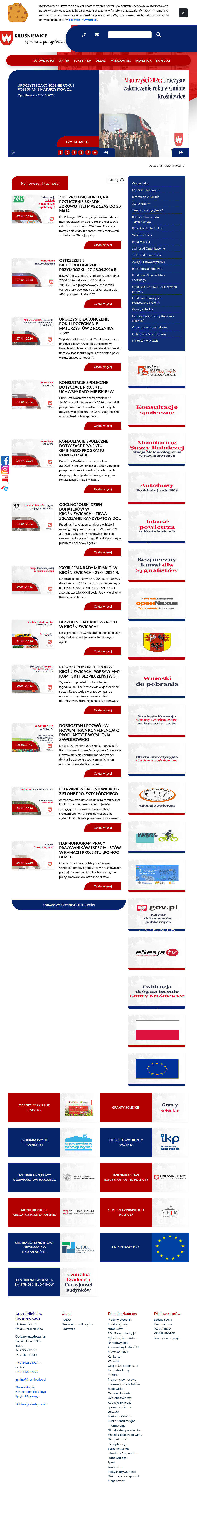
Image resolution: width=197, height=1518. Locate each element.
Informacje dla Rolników (124, 1384)
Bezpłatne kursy (118, 1370)
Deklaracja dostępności (31, 1404)
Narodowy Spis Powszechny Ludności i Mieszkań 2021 (123, 1347)
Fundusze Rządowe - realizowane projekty (154, 289)
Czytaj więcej (103, 244)
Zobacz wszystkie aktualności (69, 905)
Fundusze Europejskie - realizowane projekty (147, 300)
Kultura (113, 1375)
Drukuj (116, 180)
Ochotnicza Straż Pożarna (149, 334)
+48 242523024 (27, 1362)
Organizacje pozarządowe (149, 327)
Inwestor (143, 60)
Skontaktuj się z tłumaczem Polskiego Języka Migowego (30, 1391)
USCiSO (113, 1411)
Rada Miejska (141, 241)
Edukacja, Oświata (120, 1416)
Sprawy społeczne (120, 1407)
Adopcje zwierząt (119, 1402)
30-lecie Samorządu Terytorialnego (145, 219)
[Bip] (5, 479)
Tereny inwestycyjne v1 (148, 210)
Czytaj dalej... (77, 142)
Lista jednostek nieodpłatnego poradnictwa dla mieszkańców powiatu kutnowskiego (122, 1448)
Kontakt (163, 60)
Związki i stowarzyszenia (148, 262)
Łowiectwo (115, 1467)
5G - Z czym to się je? (122, 1333)
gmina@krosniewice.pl (31, 1379)
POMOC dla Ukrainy (146, 190)
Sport (111, 1462)
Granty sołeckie (142, 309)
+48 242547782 (26, 1371)
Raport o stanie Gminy (147, 228)
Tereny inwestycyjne (167, 1338)
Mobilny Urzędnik (120, 1319)
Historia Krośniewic (145, 340)
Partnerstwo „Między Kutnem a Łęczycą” (153, 318)
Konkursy (114, 1356)
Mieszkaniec (121, 60)
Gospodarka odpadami (123, 1365)
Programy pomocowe (122, 1379)
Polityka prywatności (122, 1471)
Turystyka (82, 60)
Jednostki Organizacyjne (148, 248)
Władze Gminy (142, 235)
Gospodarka (140, 183)
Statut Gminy (141, 203)
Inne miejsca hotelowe (147, 268)
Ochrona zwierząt (120, 1398)
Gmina (63, 60)
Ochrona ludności (119, 1393)
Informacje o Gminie (145, 196)
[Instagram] (5, 469)
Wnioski (113, 1361)
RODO (66, 1319)
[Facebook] (5, 460)
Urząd (101, 60)
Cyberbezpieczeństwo (122, 1338)
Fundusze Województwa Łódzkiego (148, 277)
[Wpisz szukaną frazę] (130, 34)
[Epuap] (5, 488)
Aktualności (43, 60)
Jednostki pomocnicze (147, 255)
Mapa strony (116, 1480)
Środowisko (115, 1388)
